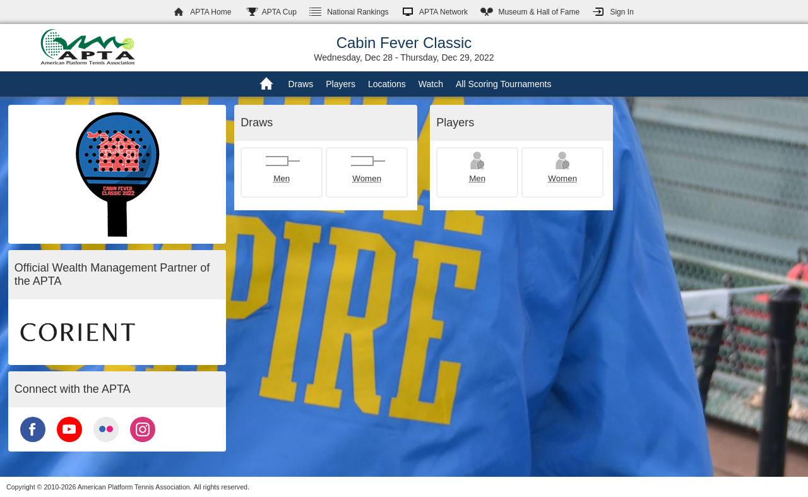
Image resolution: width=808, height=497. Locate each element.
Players (340, 84)
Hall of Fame (538, 12)
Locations (387, 84)
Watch (431, 84)
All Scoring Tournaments (503, 84)
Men (281, 178)
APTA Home (210, 12)
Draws (301, 84)
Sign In (621, 12)
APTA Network (443, 12)
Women (366, 178)
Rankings (357, 12)
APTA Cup (279, 12)
